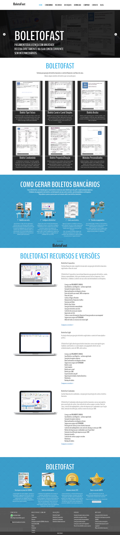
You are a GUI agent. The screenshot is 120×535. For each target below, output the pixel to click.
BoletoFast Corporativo (58, 517)
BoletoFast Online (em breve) (59, 522)
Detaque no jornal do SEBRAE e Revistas (40, 522)
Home (40, 5)
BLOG (102, 5)
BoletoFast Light (56, 515)
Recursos (58, 5)
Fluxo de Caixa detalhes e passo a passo (82, 526)
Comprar (87, 5)
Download (77, 5)
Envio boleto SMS (35, 524)
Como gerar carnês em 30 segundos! (81, 524)
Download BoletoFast (97, 501)
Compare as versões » (67, 324)
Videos (33, 526)
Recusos (33, 519)
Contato (95, 5)
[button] (3, 29)
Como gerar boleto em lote (79, 522)
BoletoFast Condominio (58, 519)
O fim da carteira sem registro (101, 522)
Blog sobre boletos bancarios (101, 528)
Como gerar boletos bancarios (101, 515)
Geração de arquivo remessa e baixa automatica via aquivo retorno (81, 516)
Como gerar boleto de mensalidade (81, 519)
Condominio (49, 5)
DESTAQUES (68, 5)
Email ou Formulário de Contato (18, 522)
